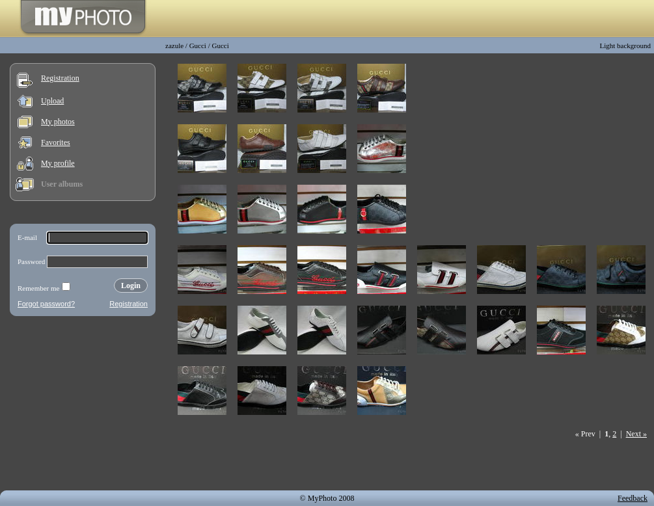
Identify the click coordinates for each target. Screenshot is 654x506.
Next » (636, 433)
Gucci (197, 45)
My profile (58, 163)
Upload (52, 100)
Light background (625, 45)
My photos (58, 121)
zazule (174, 45)
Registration (60, 78)
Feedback (632, 498)
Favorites (55, 142)
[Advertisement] (83, 406)
